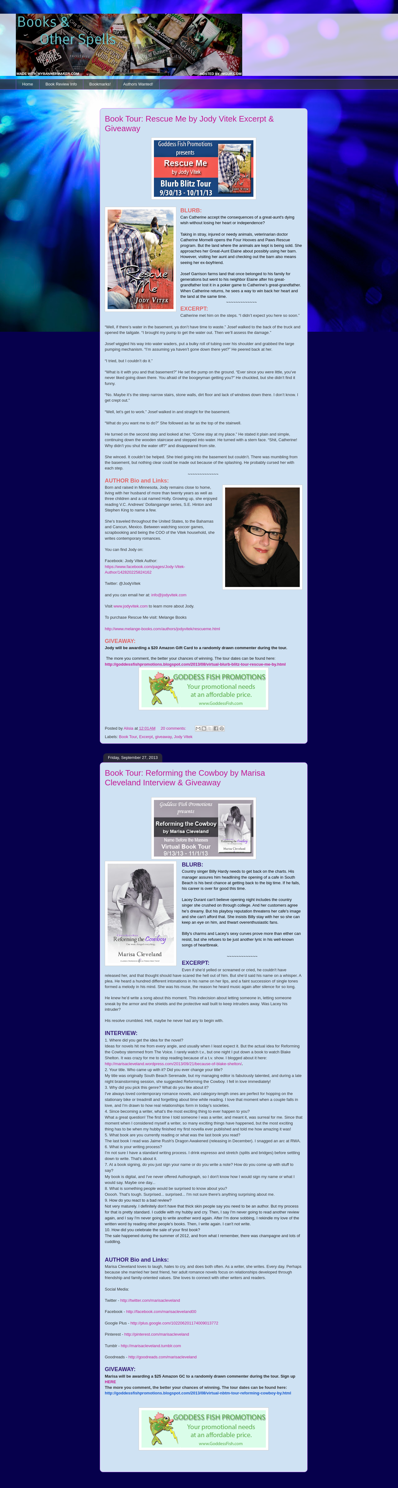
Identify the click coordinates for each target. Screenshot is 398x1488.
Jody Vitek (183, 736)
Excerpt (146, 736)
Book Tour (128, 736)
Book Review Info (61, 84)
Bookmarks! (100, 84)
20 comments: (174, 728)
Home (27, 84)
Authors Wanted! (138, 84)
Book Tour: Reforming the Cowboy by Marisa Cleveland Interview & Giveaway (185, 777)
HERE (110, 1381)
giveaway (163, 736)
